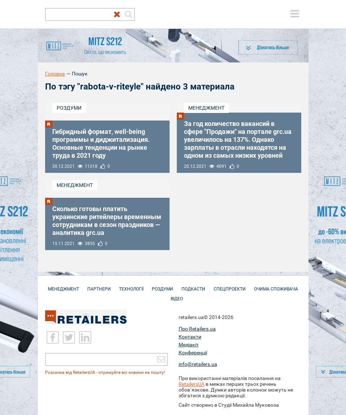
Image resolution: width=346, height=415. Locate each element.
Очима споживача (276, 285)
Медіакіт (189, 345)
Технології (131, 285)
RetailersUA (192, 384)
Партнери (99, 285)
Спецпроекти (230, 285)
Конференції (193, 352)
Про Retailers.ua (197, 329)
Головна (55, 74)
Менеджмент (206, 108)
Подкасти (193, 285)
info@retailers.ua (198, 364)
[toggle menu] (294, 13)
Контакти (190, 337)
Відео (177, 295)
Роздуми (69, 108)
